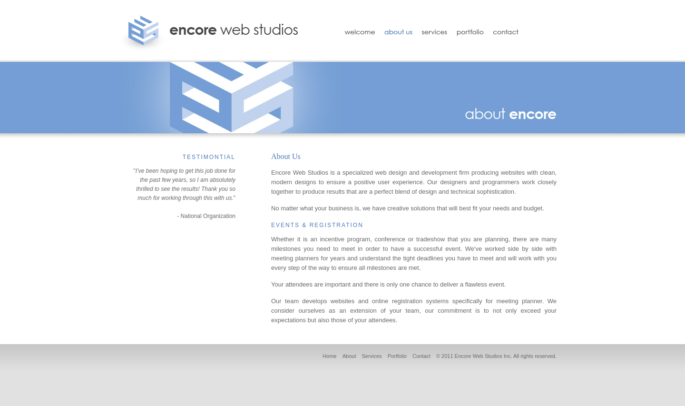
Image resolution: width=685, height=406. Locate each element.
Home (329, 356)
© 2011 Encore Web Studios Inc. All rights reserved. (496, 356)
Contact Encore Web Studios (510, 31)
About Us (398, 31)
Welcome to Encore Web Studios (356, 31)
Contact (421, 356)
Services (434, 31)
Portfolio (470, 31)
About (349, 356)
